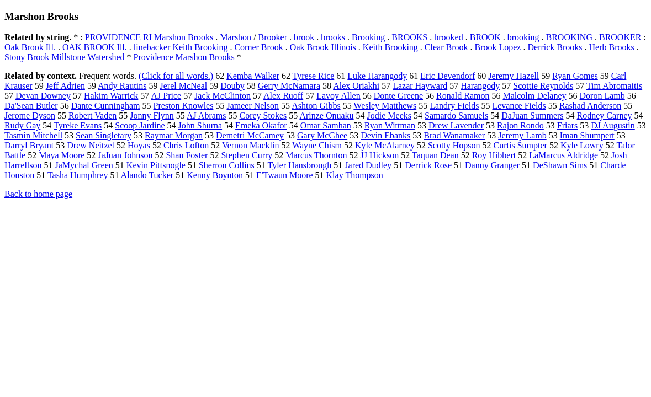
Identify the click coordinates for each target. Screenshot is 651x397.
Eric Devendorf (447, 76)
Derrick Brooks (554, 47)
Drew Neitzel (90, 145)
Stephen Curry (246, 155)
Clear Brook (446, 47)
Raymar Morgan (174, 135)
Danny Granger (492, 165)
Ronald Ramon (462, 95)
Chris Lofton (186, 145)
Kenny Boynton (215, 175)
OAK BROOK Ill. (94, 47)
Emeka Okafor (261, 125)
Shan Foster (187, 155)
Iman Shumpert (587, 135)
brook (304, 37)
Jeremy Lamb (522, 135)
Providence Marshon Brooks (184, 57)
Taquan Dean (435, 155)
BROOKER (620, 37)
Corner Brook (258, 47)
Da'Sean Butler (31, 105)
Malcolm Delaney (534, 95)
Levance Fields (519, 105)
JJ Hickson (380, 155)
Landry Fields (454, 105)
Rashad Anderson (590, 105)
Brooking (368, 37)
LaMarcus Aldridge (563, 155)
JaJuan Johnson (125, 155)
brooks (333, 37)
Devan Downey (43, 95)
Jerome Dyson (29, 115)
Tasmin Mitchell (33, 135)
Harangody (480, 85)
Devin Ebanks (385, 135)
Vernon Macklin (250, 145)
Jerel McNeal (183, 85)
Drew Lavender (456, 125)
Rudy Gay (22, 125)
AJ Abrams (206, 115)
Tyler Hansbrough (300, 165)
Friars (567, 125)
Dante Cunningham (105, 105)
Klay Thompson (354, 175)
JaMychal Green (84, 165)
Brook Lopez (497, 47)
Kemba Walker (252, 76)
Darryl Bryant (29, 145)
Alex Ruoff (283, 95)
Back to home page (38, 193)
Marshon (235, 37)
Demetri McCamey (250, 135)
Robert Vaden (92, 115)
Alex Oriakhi (356, 85)
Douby (232, 85)
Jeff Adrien (65, 85)
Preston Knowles (184, 105)
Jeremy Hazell (513, 76)
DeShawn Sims (560, 165)
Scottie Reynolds (543, 85)
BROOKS (409, 37)
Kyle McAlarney (385, 145)
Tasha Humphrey (77, 175)
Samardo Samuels (456, 115)
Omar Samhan (325, 125)
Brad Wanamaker (454, 135)
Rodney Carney (604, 115)
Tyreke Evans (78, 125)
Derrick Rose (428, 165)
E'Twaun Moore (284, 175)
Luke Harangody (377, 76)
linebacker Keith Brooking (181, 47)
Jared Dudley (368, 165)
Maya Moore (61, 155)
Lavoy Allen (338, 95)
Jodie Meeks (389, 115)
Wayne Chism (317, 145)
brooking (523, 37)
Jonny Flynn (152, 115)
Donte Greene (398, 95)
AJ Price (166, 95)
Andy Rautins (122, 85)
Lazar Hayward (420, 85)
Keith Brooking (390, 47)
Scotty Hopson (454, 145)
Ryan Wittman (389, 125)
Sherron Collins (227, 165)
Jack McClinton (222, 95)
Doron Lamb (602, 95)
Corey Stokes (263, 115)
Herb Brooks (611, 47)
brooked (448, 37)
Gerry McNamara (289, 85)
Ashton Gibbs (316, 105)
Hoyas (139, 145)
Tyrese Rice (314, 76)
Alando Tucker (147, 175)
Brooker (272, 37)
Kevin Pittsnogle (156, 165)
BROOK (485, 37)
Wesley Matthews (384, 105)
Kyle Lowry (582, 145)
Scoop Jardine (140, 125)
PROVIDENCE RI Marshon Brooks (149, 37)
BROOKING (569, 37)
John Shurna (200, 125)
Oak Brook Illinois (323, 47)
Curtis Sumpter (520, 145)
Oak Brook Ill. (30, 47)
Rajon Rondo (520, 125)
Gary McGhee (322, 135)
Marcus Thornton (316, 155)
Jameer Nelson (252, 105)
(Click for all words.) (176, 76)
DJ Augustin (613, 125)
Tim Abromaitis (614, 85)
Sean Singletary (103, 135)
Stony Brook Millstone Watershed (64, 57)
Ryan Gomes (574, 76)
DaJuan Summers (532, 115)
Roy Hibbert (494, 155)
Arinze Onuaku (326, 115)
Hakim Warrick (111, 95)
